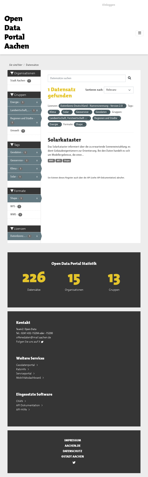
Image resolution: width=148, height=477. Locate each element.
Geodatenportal (25, 365)
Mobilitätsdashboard (28, 377)
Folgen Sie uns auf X (30, 341)
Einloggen (108, 5)
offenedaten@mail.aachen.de (33, 337)
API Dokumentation (28, 405)
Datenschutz (72, 451)
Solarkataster (64, 139)
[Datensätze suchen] (87, 78)
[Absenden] (129, 78)
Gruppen (114, 289)
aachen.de (73, 446)
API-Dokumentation (106, 177)
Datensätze (32, 65)
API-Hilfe (21, 409)
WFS (59, 161)
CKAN (20, 401)
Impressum (72, 440)
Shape (67, 161)
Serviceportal (24, 373)
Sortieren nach (94, 90)
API (88, 177)
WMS (51, 161)
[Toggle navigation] (140, 33)
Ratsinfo (21, 369)
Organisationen (74, 289)
